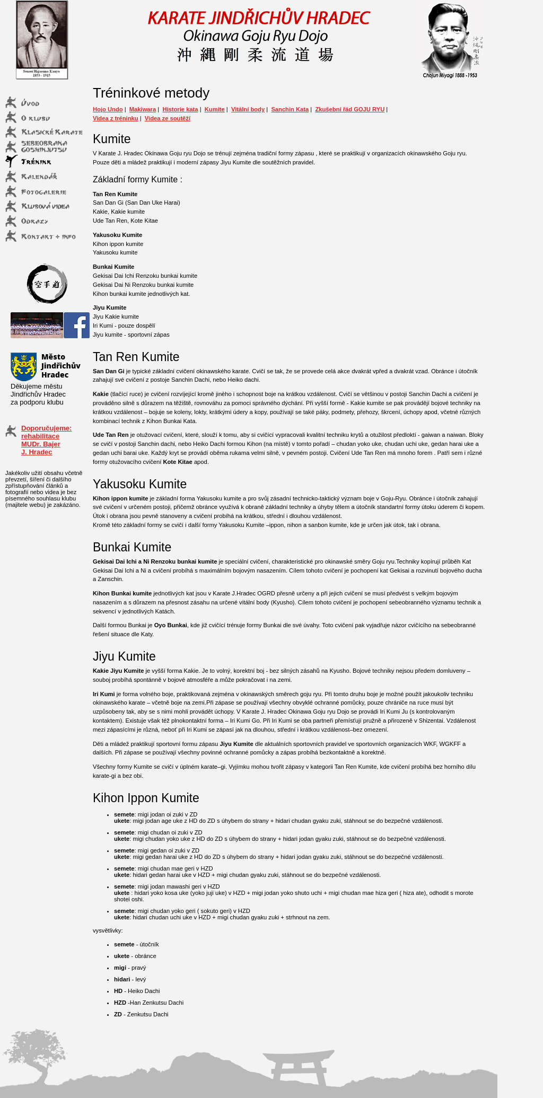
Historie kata (180, 109)
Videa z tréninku (115, 118)
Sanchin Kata (290, 109)
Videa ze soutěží (167, 118)
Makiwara (142, 109)
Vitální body (248, 109)
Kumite (215, 109)
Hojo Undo (108, 109)
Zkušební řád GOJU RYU (349, 109)
